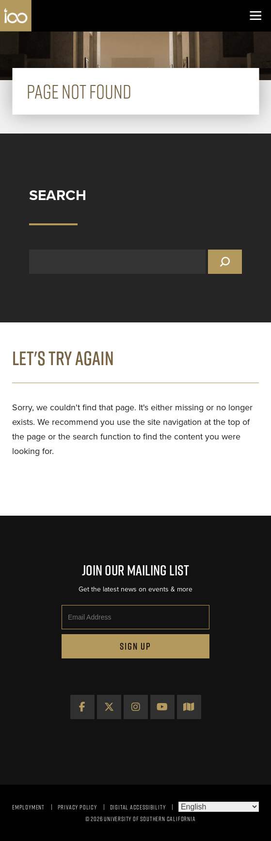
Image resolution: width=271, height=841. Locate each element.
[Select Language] (218, 807)
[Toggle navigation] (255, 16)
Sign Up (135, 646)
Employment (28, 807)
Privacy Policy (77, 807)
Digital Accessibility (138, 807)
